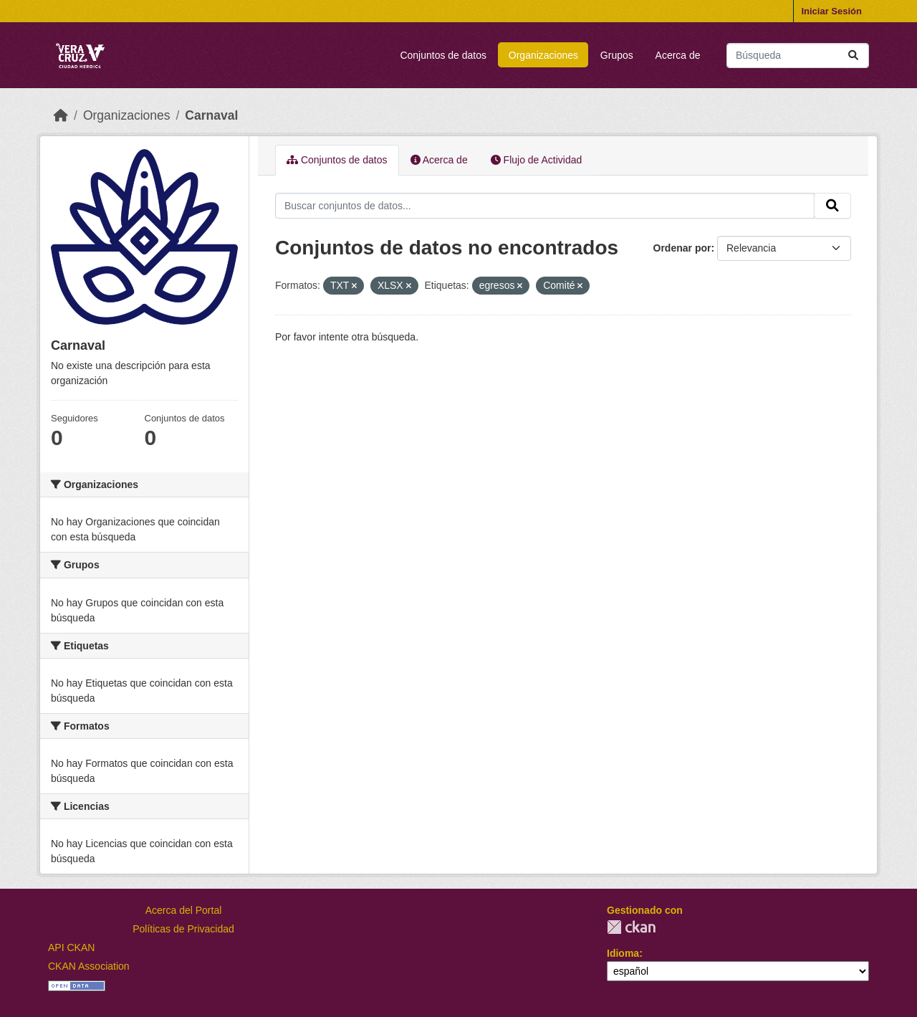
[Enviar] (853, 55)
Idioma (623, 953)
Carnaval (211, 115)
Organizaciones (543, 55)
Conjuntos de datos (443, 55)
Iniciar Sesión (831, 11)
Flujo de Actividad (536, 160)
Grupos (616, 55)
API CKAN (71, 947)
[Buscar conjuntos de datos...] (797, 55)
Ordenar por (682, 248)
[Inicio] (61, 115)
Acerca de (678, 55)
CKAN (631, 927)
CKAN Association (89, 966)
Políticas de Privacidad (183, 929)
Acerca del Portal (183, 910)
